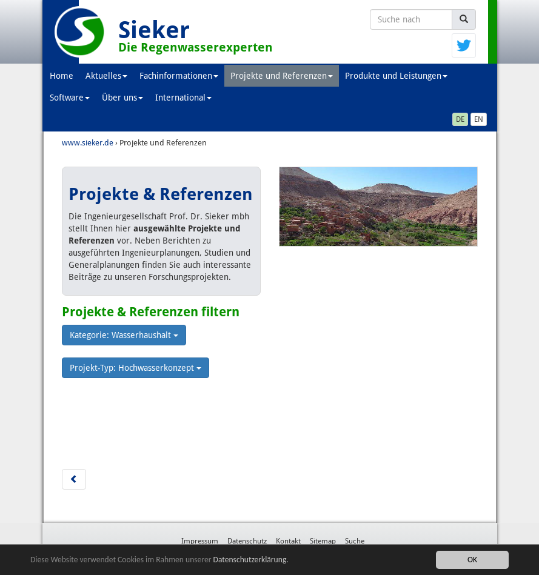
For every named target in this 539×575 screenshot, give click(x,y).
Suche (354, 541)
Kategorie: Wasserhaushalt (124, 335)
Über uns (122, 97)
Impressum (199, 541)
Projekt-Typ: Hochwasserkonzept (135, 368)
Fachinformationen (178, 76)
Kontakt (288, 541)
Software (70, 97)
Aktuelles (106, 76)
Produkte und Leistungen (396, 76)
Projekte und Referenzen (281, 76)
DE (460, 119)
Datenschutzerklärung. (251, 560)
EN (478, 119)
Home (61, 76)
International (183, 97)
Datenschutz (247, 541)
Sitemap (323, 541)
